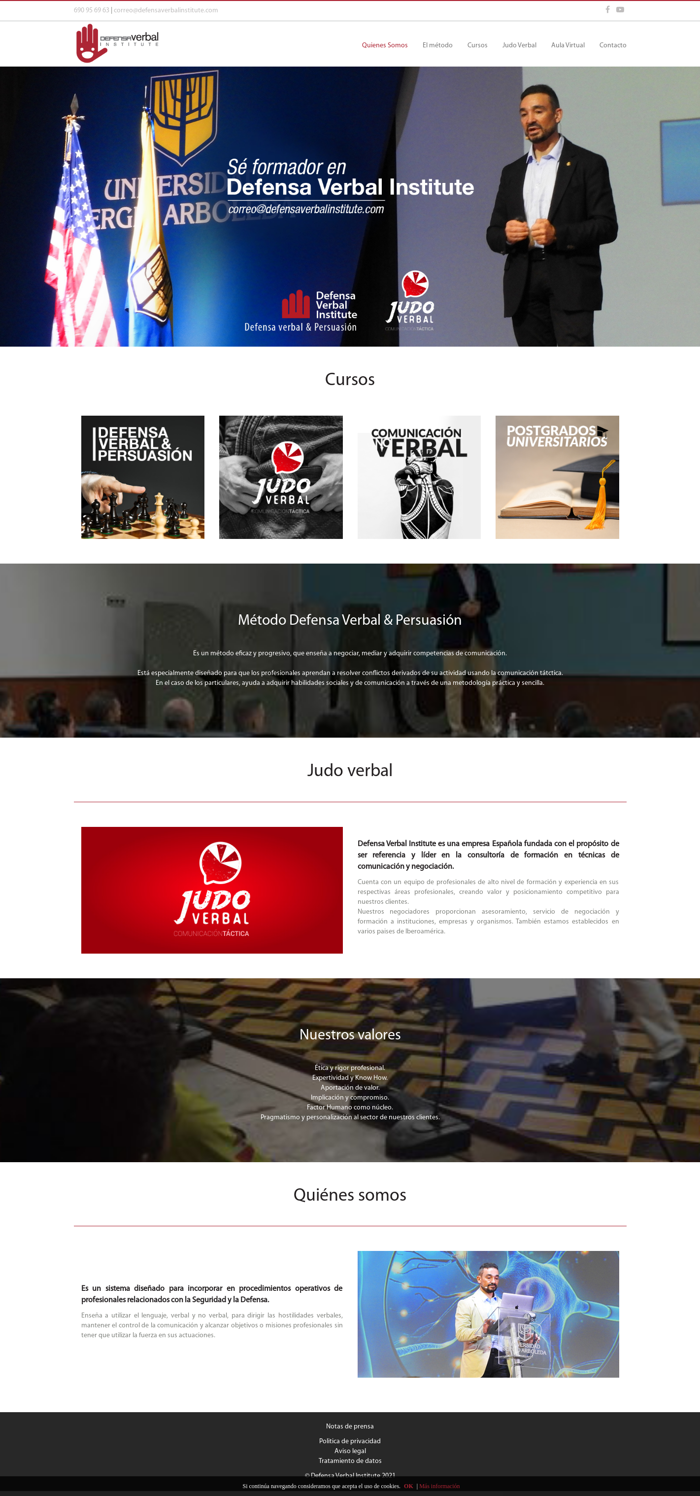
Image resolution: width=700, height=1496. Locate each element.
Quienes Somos (385, 45)
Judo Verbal (519, 45)
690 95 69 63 (91, 10)
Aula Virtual (568, 45)
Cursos (477, 45)
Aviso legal (350, 1451)
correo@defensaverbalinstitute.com (166, 10)
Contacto (613, 45)
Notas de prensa (350, 1426)
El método (438, 45)
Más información (439, 1486)
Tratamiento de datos (350, 1461)
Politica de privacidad (350, 1441)
